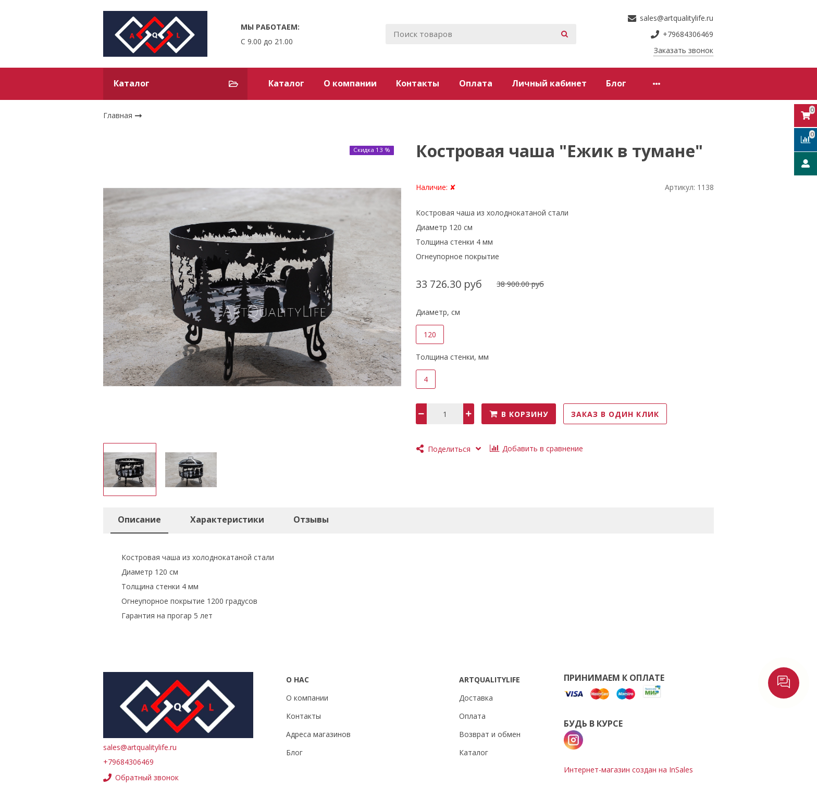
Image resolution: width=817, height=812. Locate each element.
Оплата (475, 83)
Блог (616, 83)
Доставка (476, 698)
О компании (350, 83)
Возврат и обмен (490, 734)
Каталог (286, 83)
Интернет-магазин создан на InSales (628, 770)
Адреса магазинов (318, 734)
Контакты (417, 83)
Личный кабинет (549, 83)
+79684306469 (128, 762)
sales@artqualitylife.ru (140, 747)
